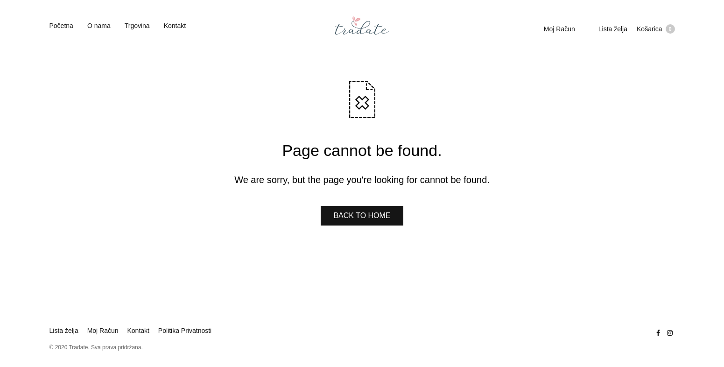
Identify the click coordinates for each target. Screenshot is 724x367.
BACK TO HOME (361, 215)
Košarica (656, 29)
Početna (61, 25)
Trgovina (137, 25)
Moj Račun (559, 29)
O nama (99, 25)
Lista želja (612, 29)
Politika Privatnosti (184, 330)
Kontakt (175, 25)
